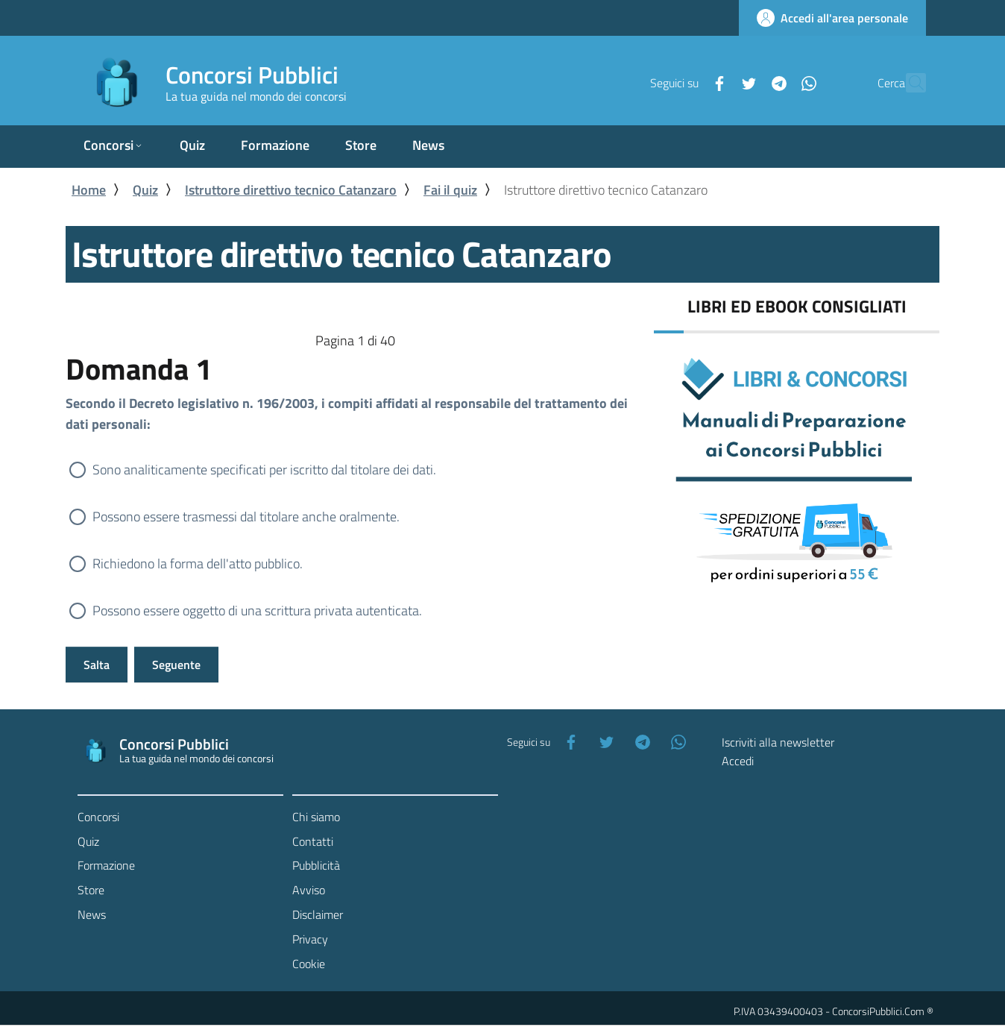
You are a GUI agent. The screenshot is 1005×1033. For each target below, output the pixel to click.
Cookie (308, 964)
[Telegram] (746, 82)
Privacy (310, 939)
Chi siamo (316, 817)
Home (89, 190)
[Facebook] (687, 82)
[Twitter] (716, 82)
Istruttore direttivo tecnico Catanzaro (291, 190)
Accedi (738, 761)
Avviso (308, 890)
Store (91, 890)
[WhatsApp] (776, 82)
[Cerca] (908, 83)
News (92, 914)
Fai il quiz (450, 190)
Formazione (106, 865)
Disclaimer (317, 914)
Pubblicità (316, 865)
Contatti (312, 841)
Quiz (145, 190)
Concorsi (98, 817)
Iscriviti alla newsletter (778, 742)
